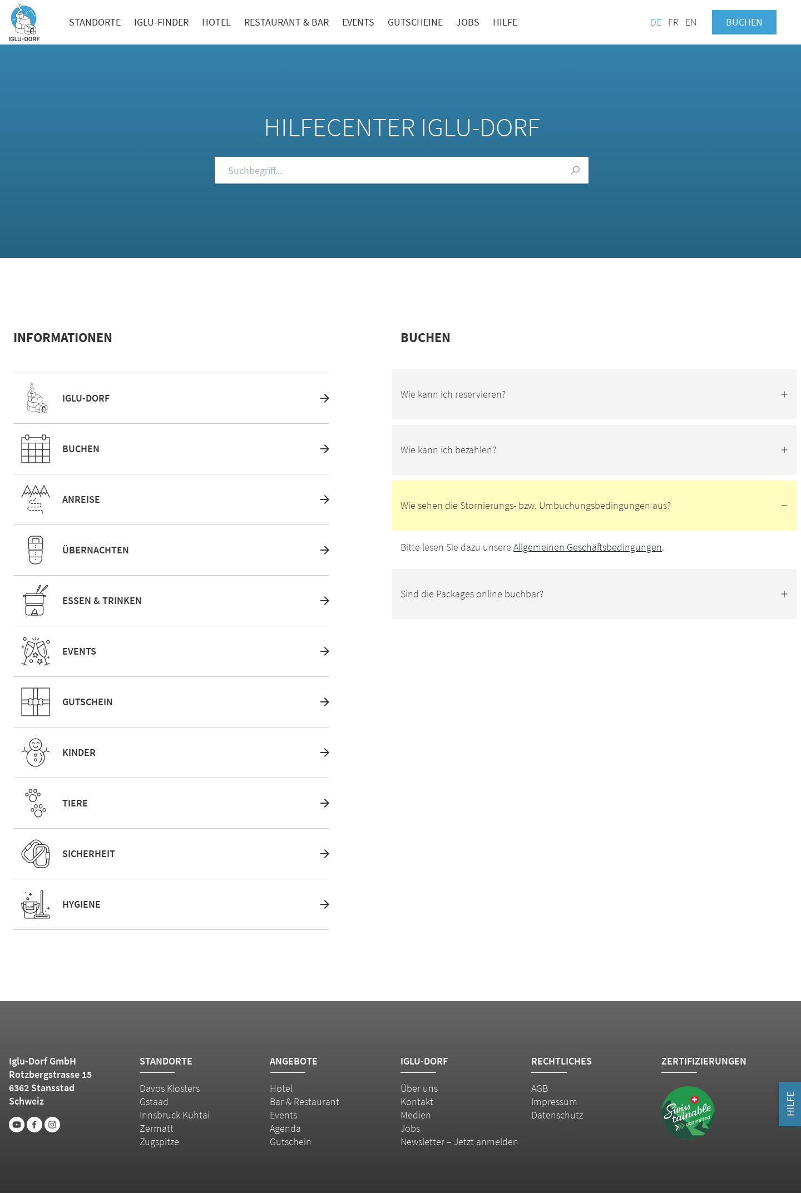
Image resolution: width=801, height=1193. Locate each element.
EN (690, 22)
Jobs (467, 22)
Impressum (554, 1101)
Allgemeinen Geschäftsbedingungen (587, 547)
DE (655, 22)
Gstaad (154, 1101)
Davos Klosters (170, 1088)
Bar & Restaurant (304, 1101)
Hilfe (505, 22)
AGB (539, 1088)
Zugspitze (159, 1141)
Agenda (285, 1128)
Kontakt (416, 1101)
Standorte (95, 22)
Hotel (216, 22)
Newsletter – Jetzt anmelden (459, 1141)
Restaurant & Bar (286, 22)
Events (358, 22)
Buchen (744, 22)
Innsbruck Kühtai (175, 1114)
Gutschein (291, 1141)
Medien (415, 1114)
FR (673, 22)
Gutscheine (415, 22)
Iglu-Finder (161, 22)
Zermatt (157, 1128)
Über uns (419, 1088)
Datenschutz (557, 1114)
